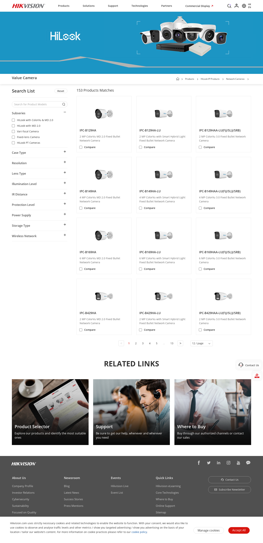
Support (113, 5)
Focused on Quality (24, 512)
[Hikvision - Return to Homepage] (28, 6)
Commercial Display (198, 6)
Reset (60, 91)
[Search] (229, 5)
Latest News (71, 492)
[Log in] (236, 6)
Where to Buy (164, 499)
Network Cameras (235, 78)
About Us (19, 478)
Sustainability (20, 506)
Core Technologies (167, 492)
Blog (67, 486)
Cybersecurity (20, 499)
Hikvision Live (119, 486)
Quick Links (164, 478)
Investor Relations (23, 492)
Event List (117, 492)
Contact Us (230, 479)
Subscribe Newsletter (229, 489)
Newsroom (72, 478)
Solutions (89, 5)
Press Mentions (73, 506)
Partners (166, 5)
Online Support (165, 506)
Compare (90, 147)
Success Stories (73, 499)
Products (63, 5)
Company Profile (22, 486)
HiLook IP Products (210, 78)
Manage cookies (209, 530)
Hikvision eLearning (168, 486)
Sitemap (161, 512)
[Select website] (246, 6)
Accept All (239, 530)
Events (116, 478)
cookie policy (139, 532)
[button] (198, 79)
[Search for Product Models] (37, 104)
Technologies (140, 5)
